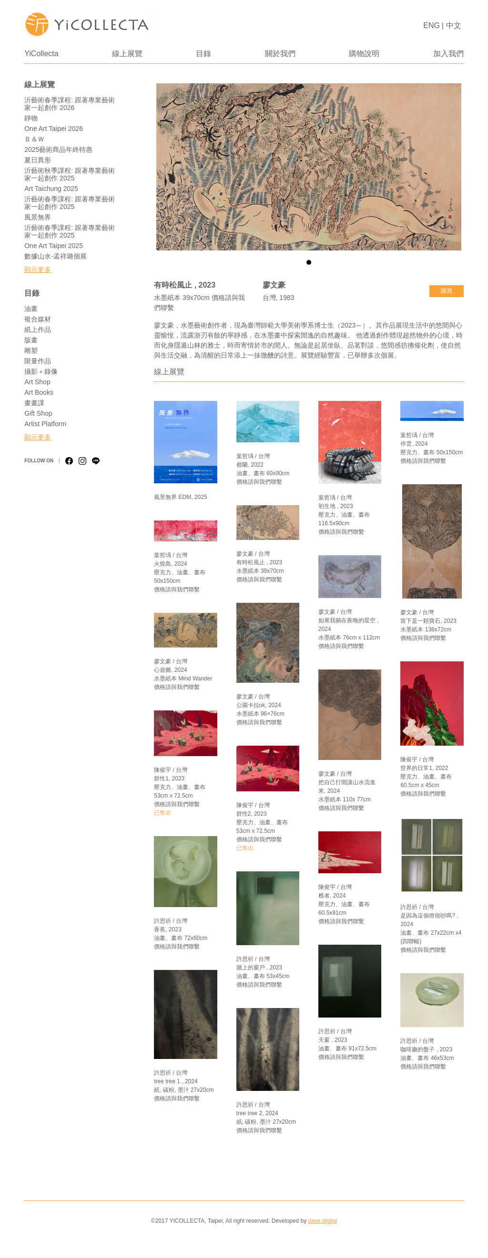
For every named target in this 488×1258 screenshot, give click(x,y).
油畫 (31, 308)
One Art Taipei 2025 (53, 246)
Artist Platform (45, 424)
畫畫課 (34, 403)
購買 (446, 291)
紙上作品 (37, 329)
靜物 (31, 118)
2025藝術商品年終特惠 (58, 149)
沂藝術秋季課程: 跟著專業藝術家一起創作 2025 (69, 174)
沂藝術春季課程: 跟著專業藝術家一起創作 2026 (69, 103)
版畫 (31, 340)
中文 (453, 25)
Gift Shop (38, 413)
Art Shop (37, 382)
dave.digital (322, 1221)
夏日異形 (37, 160)
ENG (431, 25)
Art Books (38, 392)
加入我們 (448, 54)
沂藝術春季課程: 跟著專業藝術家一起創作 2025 (69, 202)
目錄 (203, 54)
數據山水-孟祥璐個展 (55, 256)
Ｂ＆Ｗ (34, 139)
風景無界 (37, 217)
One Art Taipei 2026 (53, 128)
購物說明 (364, 54)
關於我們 (280, 54)
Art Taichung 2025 (51, 188)
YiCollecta (41, 54)
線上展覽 (127, 54)
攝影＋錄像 (41, 371)
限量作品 (37, 361)
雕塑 (31, 350)
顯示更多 (37, 269)
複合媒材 (37, 319)
